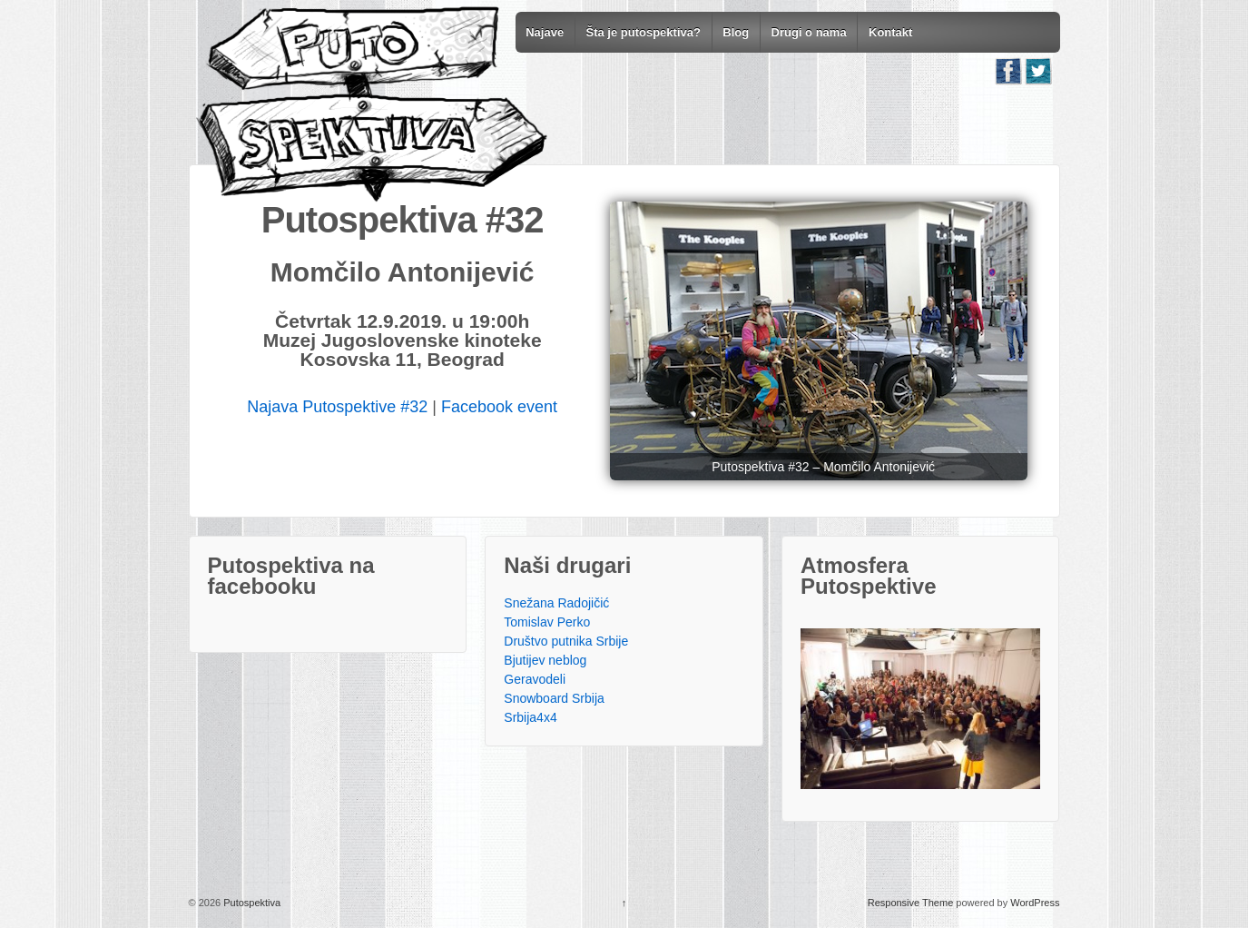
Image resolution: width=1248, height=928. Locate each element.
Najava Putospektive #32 (337, 407)
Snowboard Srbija (554, 698)
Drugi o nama (809, 32)
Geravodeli (534, 679)
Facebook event (499, 407)
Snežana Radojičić (556, 603)
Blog (735, 32)
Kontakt (890, 32)
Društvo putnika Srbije (566, 641)
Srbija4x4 (530, 717)
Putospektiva (250, 902)
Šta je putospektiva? (642, 32)
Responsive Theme (911, 902)
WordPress (1034, 902)
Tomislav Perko (547, 622)
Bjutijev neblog (545, 660)
